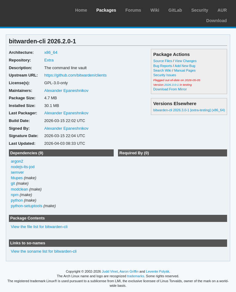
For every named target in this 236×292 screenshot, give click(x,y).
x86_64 (50, 52)
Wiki (154, 10)
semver (17, 172)
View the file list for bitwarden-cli (39, 226)
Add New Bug (185, 66)
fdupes (17, 178)
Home (81, 10)
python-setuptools (26, 205)
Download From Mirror (170, 89)
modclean (19, 189)
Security (199, 10)
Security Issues (164, 75)
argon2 (17, 161)
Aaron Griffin (129, 271)
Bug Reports (162, 66)
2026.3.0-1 (171, 84)
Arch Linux (34, 9)
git (13, 183)
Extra (48, 60)
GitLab (175, 10)
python (17, 200)
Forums (133, 10)
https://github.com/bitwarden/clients (75, 75)
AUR (222, 10)
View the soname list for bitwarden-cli (44, 251)
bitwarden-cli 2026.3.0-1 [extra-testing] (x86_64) (189, 110)
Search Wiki (162, 70)
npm (14, 194)
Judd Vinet (110, 271)
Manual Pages (184, 70)
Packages (106, 10)
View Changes (186, 61)
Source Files (162, 61)
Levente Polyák (157, 271)
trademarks (135, 276)
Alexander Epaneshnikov (66, 90)
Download (216, 20)
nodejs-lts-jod (22, 166)
